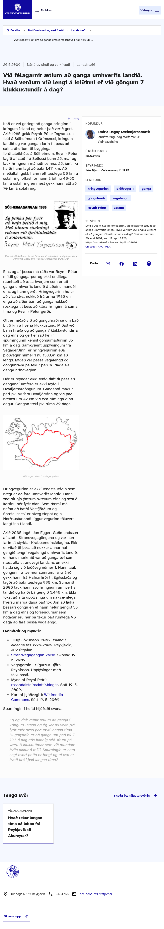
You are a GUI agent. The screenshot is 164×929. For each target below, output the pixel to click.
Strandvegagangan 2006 (33, 654)
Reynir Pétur (97, 208)
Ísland (119, 208)
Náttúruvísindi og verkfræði (45, 30)
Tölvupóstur (95, 894)
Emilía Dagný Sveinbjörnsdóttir (124, 132)
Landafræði (78, 30)
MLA (108, 246)
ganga (146, 189)
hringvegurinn (98, 189)
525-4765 (62, 894)
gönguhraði (96, 198)
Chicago (90, 246)
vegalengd (120, 198)
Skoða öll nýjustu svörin (136, 795)
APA (100, 246)
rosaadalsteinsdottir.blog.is (34, 684)
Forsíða (15, 30)
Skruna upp (16, 916)
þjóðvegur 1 (125, 189)
